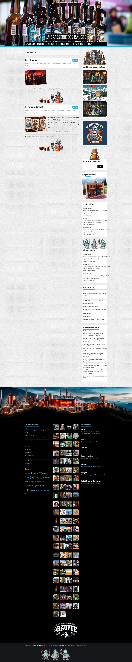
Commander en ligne (78, 44)
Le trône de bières (87, 313)
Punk (57, 89)
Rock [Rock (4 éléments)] (36, 490)
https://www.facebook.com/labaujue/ (90, 466)
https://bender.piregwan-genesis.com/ (90, 483)
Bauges (36, 89)
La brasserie (50, 44)
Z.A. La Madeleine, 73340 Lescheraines (90, 433)
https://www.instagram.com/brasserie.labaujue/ (93, 475)
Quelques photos (87, 316)
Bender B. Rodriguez (36, 645)
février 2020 (27, 461)
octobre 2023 (28, 452)
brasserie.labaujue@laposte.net (89, 442)
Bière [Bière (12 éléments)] (29, 477)
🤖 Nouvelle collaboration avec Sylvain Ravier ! (94, 319)
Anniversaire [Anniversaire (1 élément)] (28, 473)
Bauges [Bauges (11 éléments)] (36, 473)
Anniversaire (30, 89)
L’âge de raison (31, 60)
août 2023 (27, 458)
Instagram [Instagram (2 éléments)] (42, 482)
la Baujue (62, 645)
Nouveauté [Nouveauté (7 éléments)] (30, 486)
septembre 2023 (29, 455)
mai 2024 (27, 449)
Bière (40, 89)
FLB (48, 89)
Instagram (53, 89)
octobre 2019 (28, 463)
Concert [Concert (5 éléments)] (38, 478)
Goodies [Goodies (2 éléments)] (36, 482)
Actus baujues (30, 44)
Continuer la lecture (63, 131)
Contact (89, 44)
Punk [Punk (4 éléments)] (31, 490)
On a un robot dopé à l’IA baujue (90, 306)
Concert (44, 89)
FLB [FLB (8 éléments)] (30, 481)
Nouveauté (41, 136)
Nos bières (40, 44)
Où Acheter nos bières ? (63, 44)
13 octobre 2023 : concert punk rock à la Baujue (94, 301)
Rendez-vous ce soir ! (88, 298)
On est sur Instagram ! (34, 107)
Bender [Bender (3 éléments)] (45, 473)
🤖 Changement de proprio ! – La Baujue (92, 353)
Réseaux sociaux (49, 136)
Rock (61, 89)
